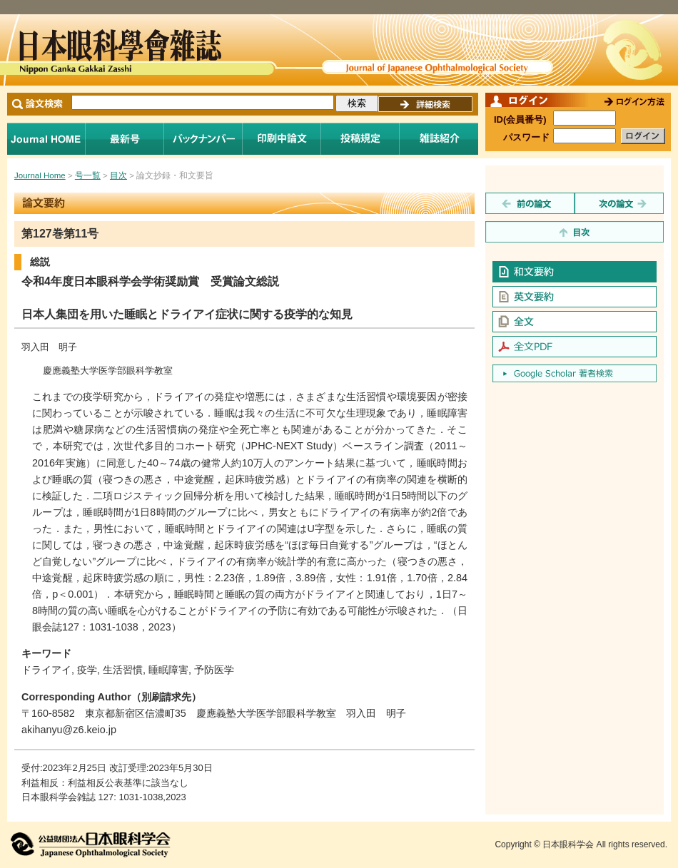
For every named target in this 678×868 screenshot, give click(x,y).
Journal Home (46, 139)
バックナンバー (203, 139)
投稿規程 (360, 139)
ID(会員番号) (520, 119)
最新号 (125, 139)
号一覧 (88, 175)
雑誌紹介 (439, 139)
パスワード (526, 137)
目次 (118, 175)
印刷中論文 (282, 139)
